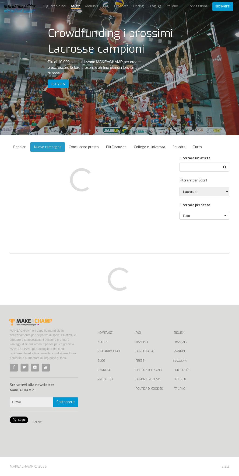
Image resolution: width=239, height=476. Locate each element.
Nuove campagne (47, 147)
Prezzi (140, 361)
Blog (152, 6)
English (179, 333)
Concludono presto (84, 147)
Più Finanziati (116, 147)
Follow (37, 422)
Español (179, 351)
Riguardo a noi (54, 6)
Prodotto (121, 6)
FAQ (106, 6)
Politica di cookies (149, 389)
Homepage (105, 333)
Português (181, 370)
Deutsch (179, 379)
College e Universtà (149, 147)
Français (180, 342)
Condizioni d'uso (148, 379)
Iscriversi (222, 6)
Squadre (178, 147)
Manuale (91, 6)
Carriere (104, 370)
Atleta (76, 6)
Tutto (197, 147)
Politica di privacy (149, 370)
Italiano (179, 389)
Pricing (138, 6)
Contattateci (145, 351)
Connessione (198, 6)
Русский (180, 361)
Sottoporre (65, 402)
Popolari (19, 147)
